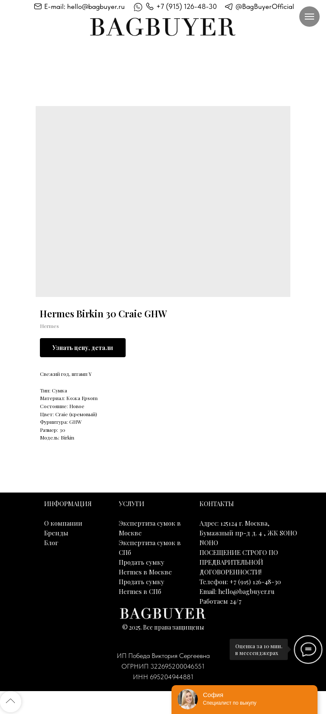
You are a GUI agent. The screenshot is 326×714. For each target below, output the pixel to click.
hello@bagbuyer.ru (246, 591)
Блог (51, 542)
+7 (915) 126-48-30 (186, 6)
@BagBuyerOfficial (265, 6)
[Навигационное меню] (309, 17)
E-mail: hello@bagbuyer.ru (84, 6)
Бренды (56, 533)
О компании (63, 523)
